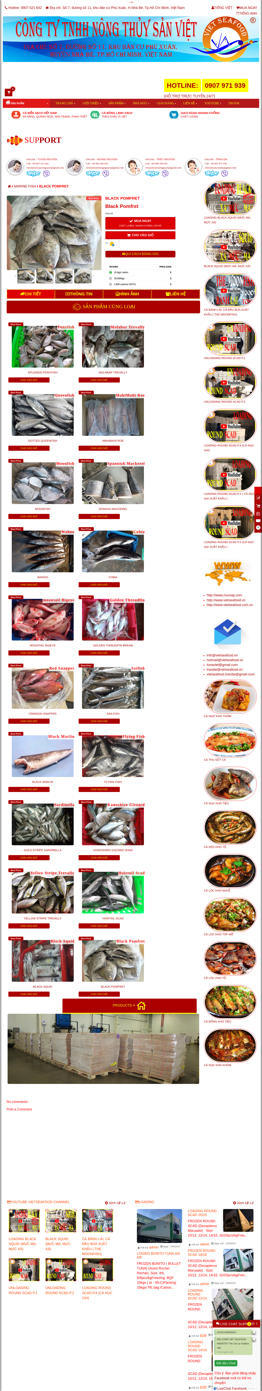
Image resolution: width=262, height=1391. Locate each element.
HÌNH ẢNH (127, 294)
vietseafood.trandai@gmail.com (231, 674)
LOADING (144, 1078)
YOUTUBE (211, 103)
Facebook (222, 1378)
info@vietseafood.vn (222, 655)
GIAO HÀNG (165, 103)
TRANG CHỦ (64, 103)
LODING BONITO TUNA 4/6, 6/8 (159, 1132)
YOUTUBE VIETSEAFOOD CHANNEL (38, 1078)
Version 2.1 (253, 1388)
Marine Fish (25, 186)
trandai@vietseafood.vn (225, 669)
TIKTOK (234, 103)
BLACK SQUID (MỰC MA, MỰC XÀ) (57, 1120)
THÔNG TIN (79, 294)
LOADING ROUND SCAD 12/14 (197, 1171)
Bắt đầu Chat (225, 1363)
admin (153, 1123)
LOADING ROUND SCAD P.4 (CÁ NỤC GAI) (97, 1169)
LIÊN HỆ (189, 103)
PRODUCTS (124, 801)
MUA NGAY (246, 8)
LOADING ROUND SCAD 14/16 (197, 1222)
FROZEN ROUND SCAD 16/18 (201, 1129)
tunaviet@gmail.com (222, 665)
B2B (203, 1212)
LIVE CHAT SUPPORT (237, 1324)
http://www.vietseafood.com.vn (230, 605)
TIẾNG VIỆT (221, 8)
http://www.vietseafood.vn (226, 600)
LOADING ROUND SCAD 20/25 (202, 1089)
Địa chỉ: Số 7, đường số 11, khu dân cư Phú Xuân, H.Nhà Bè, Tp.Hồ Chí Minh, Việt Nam (115, 8)
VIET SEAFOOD (50, 1386)
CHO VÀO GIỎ (140, 235)
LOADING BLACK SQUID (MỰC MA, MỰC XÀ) (23, 1120)
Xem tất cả (115, 1079)
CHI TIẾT (30, 294)
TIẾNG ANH (246, 13)
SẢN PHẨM (115, 103)
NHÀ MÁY (140, 103)
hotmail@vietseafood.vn (225, 660)
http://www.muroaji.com (224, 595)
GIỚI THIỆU (91, 103)
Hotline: (23, 8)
